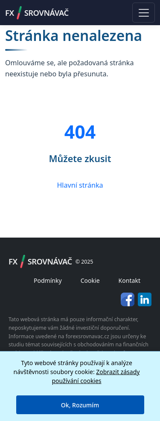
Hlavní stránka (80, 185)
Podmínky (48, 280)
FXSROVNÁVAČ (37, 12)
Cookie (90, 280)
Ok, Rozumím (80, 405)
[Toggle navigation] (143, 12)
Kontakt (129, 280)
